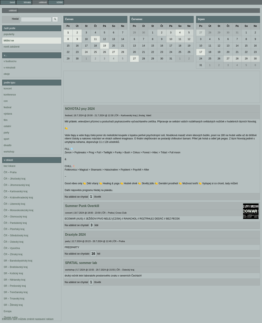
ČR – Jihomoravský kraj (17, 185)
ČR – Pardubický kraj (15, 223)
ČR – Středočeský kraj (16, 235)
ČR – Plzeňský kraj (14, 229)
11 (95, 39)
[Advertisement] (162, 86)
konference (10, 94)
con (6, 101)
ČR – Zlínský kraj (13, 254)
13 (113, 39)
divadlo (7, 145)
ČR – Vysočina (12, 248)
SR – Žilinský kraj (13, 305)
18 (95, 45)
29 (68, 58)
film (6, 120)
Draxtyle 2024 (75, 234)
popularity (9, 34)
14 (122, 39)
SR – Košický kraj (13, 273)
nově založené (11, 46)
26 (104, 52)
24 (86, 52)
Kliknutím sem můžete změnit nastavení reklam (27, 319)
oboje (7, 74)
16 (77, 45)
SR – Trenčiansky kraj (16, 292)
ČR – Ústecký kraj (13, 241)
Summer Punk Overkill (82, 206)
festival (7, 107)
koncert (8, 88)
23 (77, 52)
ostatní (7, 126)
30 (77, 58)
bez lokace (9, 166)
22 (68, 52)
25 (95, 52)
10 (86, 39)
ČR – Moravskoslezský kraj (18, 210)
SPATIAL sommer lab (81, 263)
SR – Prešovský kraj (15, 285)
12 (104, 39)
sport (6, 139)
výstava (8, 113)
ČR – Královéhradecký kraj (18, 197)
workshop (9, 151)
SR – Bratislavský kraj (16, 267)
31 (170, 58)
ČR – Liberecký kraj (14, 203)
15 (68, 45)
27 (113, 52)
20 (113, 45)
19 (104, 45)
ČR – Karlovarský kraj (15, 191)
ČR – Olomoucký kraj (15, 216)
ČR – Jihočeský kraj (14, 178)
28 (122, 52)
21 (122, 45)
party (6, 132)
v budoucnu (10, 61)
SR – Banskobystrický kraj (18, 260)
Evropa (7, 311)
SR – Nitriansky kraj (14, 279)
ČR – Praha (10, 172)
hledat (15, 18)
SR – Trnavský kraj (14, 298)
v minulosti (9, 67)
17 (86, 45)
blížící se (9, 40)
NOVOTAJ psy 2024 (80, 108)
